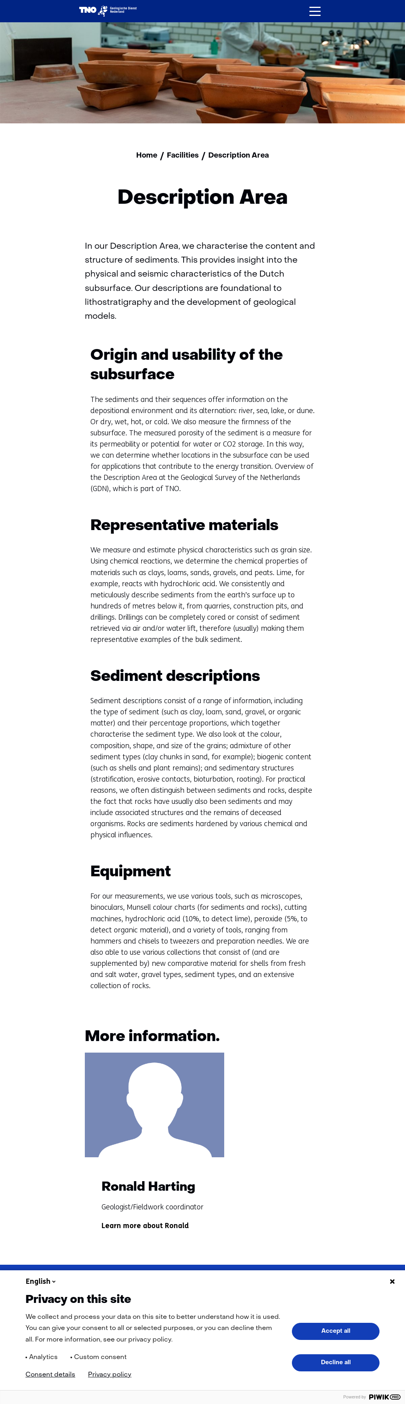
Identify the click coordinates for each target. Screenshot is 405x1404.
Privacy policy (109, 1375)
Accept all (335, 1331)
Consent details (50, 1375)
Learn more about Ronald (145, 1230)
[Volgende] (309, 1039)
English (41, 1281)
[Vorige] (279, 1039)
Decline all (336, 1362)
